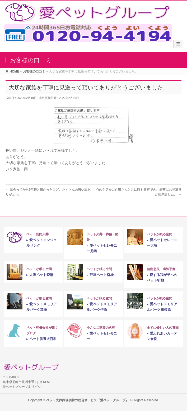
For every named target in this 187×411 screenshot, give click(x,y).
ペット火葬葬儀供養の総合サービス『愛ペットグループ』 (87, 400)
